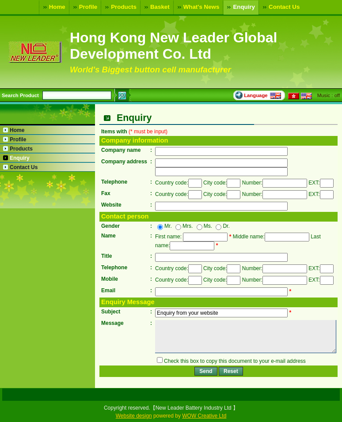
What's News (197, 7)
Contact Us (280, 7)
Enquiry (240, 7)
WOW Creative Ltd (204, 416)
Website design (134, 416)
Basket (156, 7)
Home (53, 7)
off (337, 95)
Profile (84, 7)
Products (120, 7)
